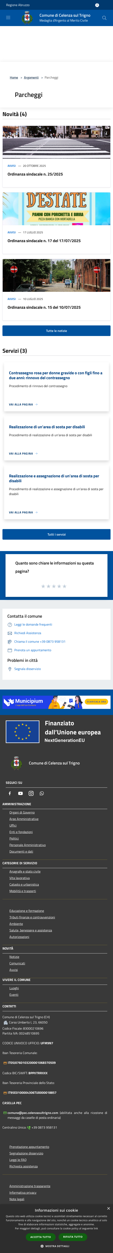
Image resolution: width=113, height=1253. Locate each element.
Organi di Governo (22, 812)
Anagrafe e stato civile (25, 871)
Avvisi (12, 166)
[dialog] (56, 1228)
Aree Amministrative (23, 818)
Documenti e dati (21, 851)
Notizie (14, 956)
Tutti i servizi (56, 534)
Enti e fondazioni (21, 831)
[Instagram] (31, 793)
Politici (14, 838)
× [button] (108, 1208)
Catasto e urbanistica (24, 884)
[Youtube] (20, 793)
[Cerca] (104, 17)
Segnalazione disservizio (26, 1153)
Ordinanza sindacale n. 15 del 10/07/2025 (44, 307)
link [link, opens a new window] (96, 1228)
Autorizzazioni (19, 936)
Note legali (16, 1199)
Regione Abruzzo (17, 4)
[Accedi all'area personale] (97, 5)
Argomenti (31, 77)
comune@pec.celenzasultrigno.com (33, 1112)
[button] (56, 1246)
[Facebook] (10, 793)
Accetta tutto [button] (41, 1237)
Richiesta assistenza (23, 1166)
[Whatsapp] (42, 793)
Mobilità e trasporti (22, 890)
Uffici (13, 825)
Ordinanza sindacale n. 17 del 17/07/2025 (44, 240)
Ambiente (16, 923)
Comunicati (17, 963)
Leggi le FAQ (18, 1159)
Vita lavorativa (19, 877)
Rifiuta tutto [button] (73, 1237)
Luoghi (14, 988)
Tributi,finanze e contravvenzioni (32, 917)
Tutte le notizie (56, 330)
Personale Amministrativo (27, 844)
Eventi (13, 994)
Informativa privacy (22, 1192)
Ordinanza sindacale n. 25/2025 (35, 174)
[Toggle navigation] (8, 17)
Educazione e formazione (26, 910)
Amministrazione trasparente (29, 1186)
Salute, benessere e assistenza (30, 930)
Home (14, 77)
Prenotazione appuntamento (29, 1146)
